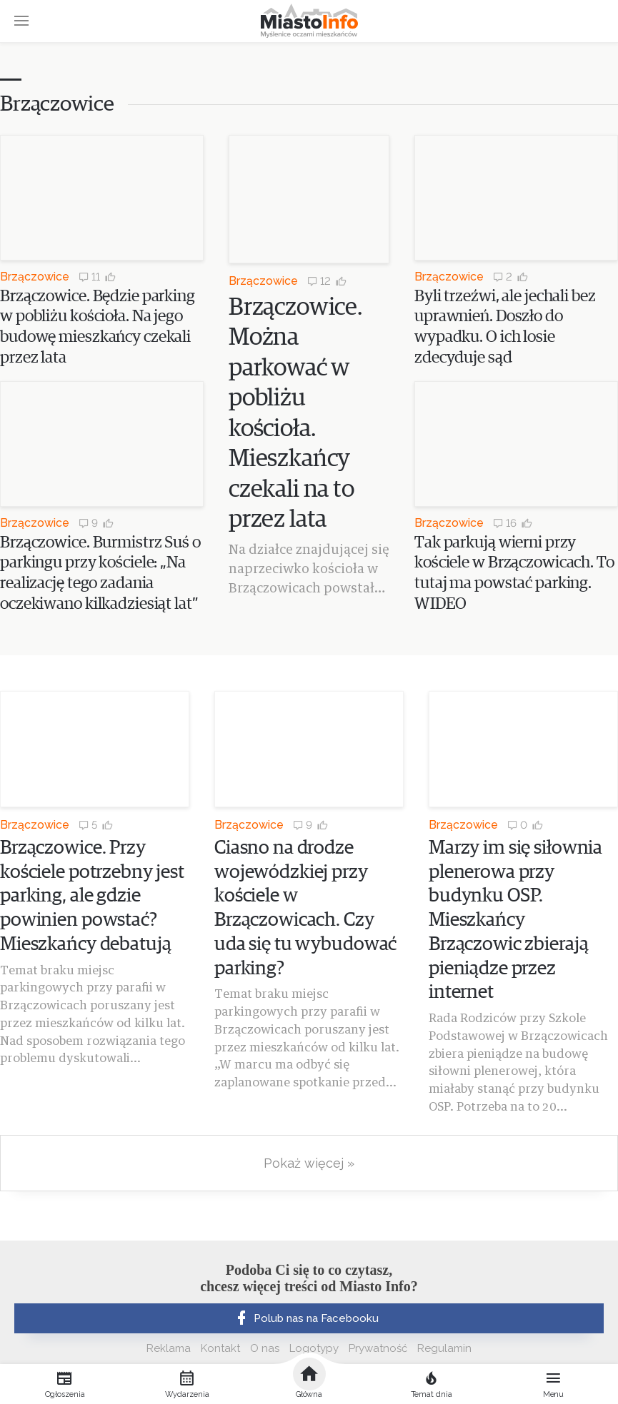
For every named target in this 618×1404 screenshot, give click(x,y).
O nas (264, 1348)
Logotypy (314, 1348)
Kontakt (220, 1348)
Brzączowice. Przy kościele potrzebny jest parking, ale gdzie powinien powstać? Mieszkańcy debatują (92, 896)
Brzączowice (34, 276)
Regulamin (444, 1348)
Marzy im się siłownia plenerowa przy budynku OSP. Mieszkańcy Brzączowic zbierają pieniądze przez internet (515, 921)
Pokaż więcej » (309, 1163)
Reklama (168, 1348)
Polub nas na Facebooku (306, 1318)
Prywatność (378, 1348)
